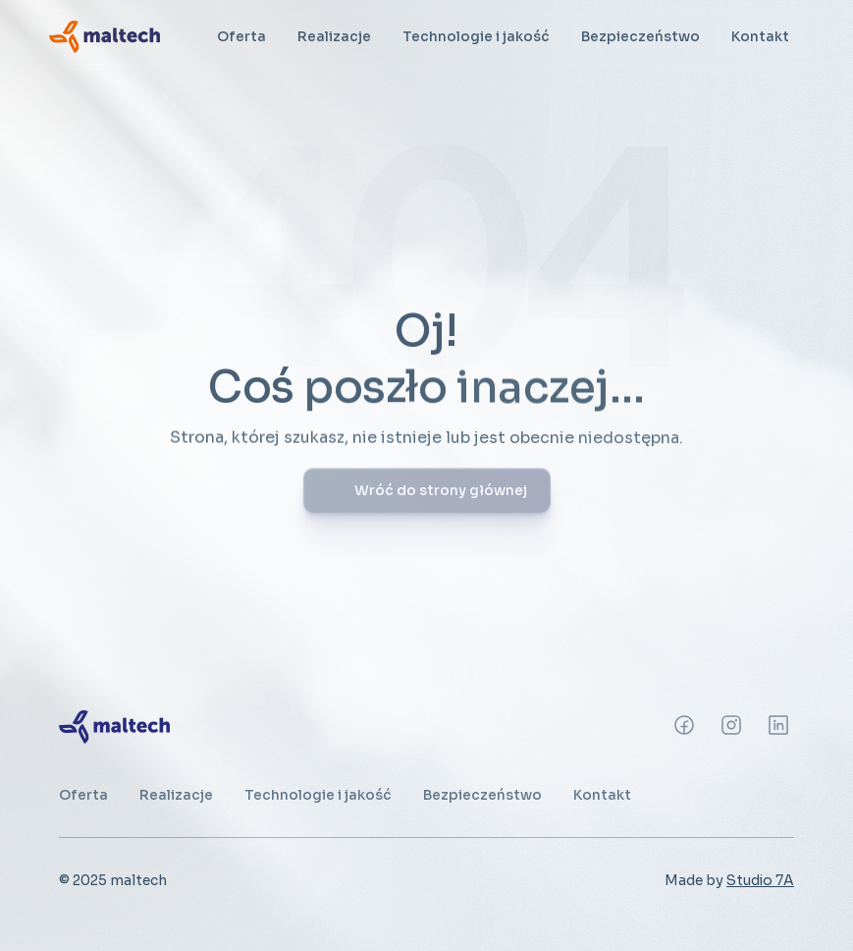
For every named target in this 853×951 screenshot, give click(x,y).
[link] (104, 36)
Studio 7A (760, 880)
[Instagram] (684, 725)
